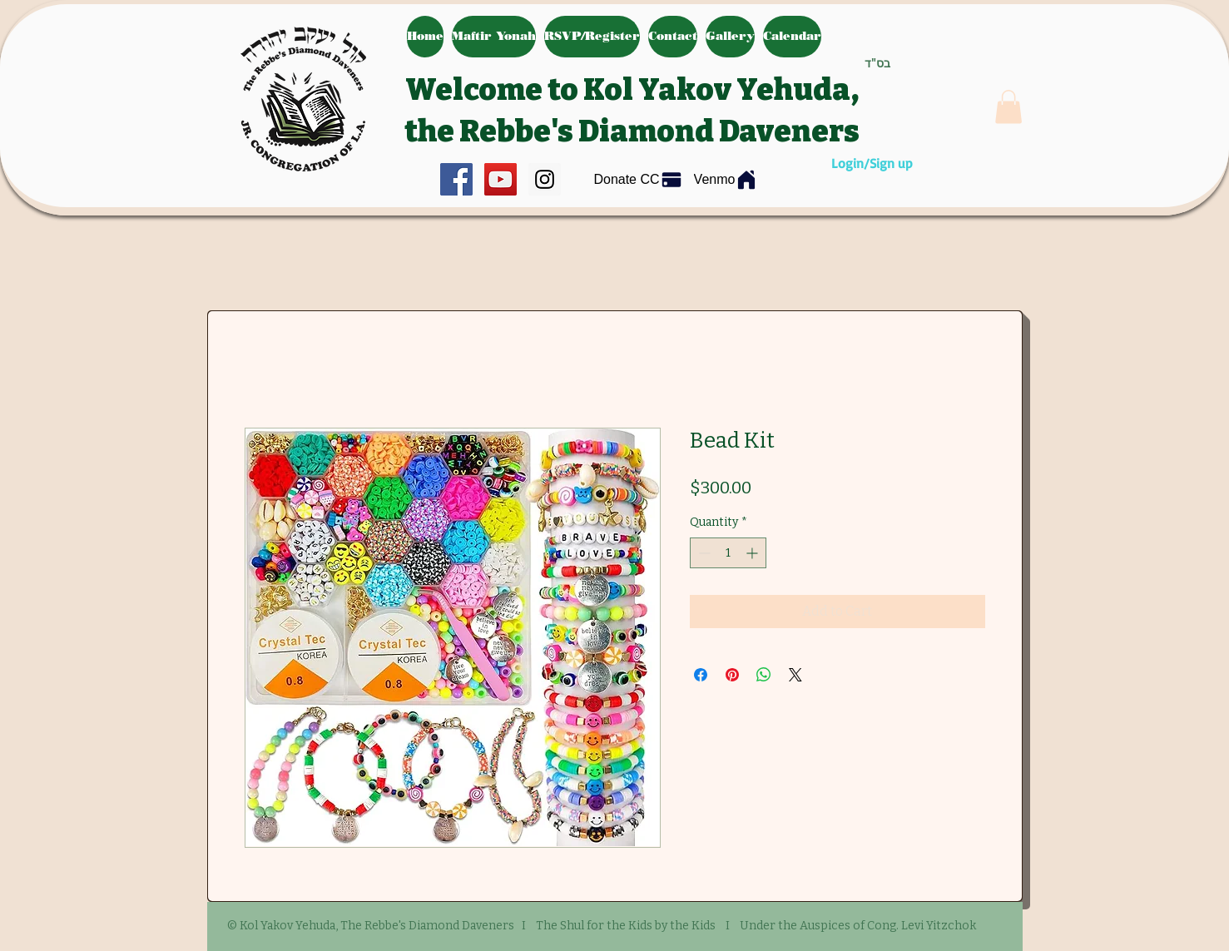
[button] (1008, 107)
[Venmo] (726, 180)
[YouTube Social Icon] (500, 179)
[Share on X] (795, 675)
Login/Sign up (872, 163)
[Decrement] (702, 552)
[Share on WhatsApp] (764, 675)
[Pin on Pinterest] (732, 675)
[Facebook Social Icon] (456, 179)
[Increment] (753, 552)
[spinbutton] (728, 552)
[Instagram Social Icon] (544, 179)
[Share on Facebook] (701, 675)
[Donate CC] (638, 180)
